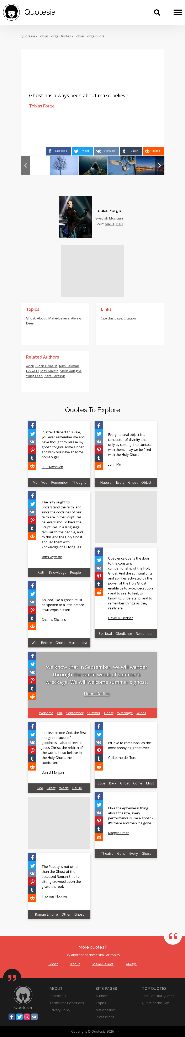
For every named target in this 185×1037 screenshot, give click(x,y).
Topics (101, 1003)
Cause (77, 788)
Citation (130, 318)
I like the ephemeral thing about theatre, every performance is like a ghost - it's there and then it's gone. (130, 815)
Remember (59, 482)
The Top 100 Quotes (158, 996)
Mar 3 (109, 224)
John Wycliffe (52, 557)
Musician (116, 218)
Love (101, 783)
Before (46, 642)
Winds (141, 713)
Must (73, 642)
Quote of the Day (155, 1003)
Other (66, 914)
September (75, 713)
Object (146, 482)
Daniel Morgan (53, 772)
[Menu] (178, 12)
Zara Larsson (54, 376)
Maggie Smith (118, 833)
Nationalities (106, 1010)
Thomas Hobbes (55, 896)
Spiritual (105, 633)
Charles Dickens (54, 620)
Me (35, 482)
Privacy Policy (59, 1010)
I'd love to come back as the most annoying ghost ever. (129, 745)
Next (159, 165)
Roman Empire (46, 914)
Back (112, 783)
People (75, 572)
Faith (41, 572)
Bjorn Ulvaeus (46, 366)
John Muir (115, 464)
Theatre (107, 853)
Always (76, 318)
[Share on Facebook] (58, 151)
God (40, 788)
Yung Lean (34, 376)
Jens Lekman (69, 366)
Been (30, 323)
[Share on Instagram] (26, 1017)
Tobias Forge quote (89, 36)
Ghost (30, 318)
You (44, 482)
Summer (93, 713)
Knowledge (57, 572)
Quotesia (28, 36)
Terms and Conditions (66, 1003)
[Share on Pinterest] (32, 449)
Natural (106, 482)
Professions (105, 1017)
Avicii (30, 366)
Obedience (124, 633)
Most (150, 783)
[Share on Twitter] (82, 151)
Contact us (57, 996)
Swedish (101, 218)
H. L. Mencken (52, 467)
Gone (121, 853)
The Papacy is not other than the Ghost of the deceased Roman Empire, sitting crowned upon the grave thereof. (61, 876)
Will (34, 642)
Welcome (46, 713)
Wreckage (125, 713)
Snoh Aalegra (70, 371)
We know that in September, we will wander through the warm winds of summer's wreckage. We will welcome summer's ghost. (97, 674)
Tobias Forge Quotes (54, 36)
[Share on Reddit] (153, 151)
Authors (102, 996)
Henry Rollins (97, 693)
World (64, 788)
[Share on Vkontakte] (106, 151)
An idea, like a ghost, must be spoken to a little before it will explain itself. (63, 605)
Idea (83, 642)
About (42, 318)
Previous (25, 165)
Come (137, 783)
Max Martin (49, 371)
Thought (79, 482)
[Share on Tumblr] (131, 151)
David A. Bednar (120, 618)
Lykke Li (32, 371)
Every (120, 482)
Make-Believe (58, 318)
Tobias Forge (42, 106)
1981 (119, 224)
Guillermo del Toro (122, 758)
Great (51, 788)
